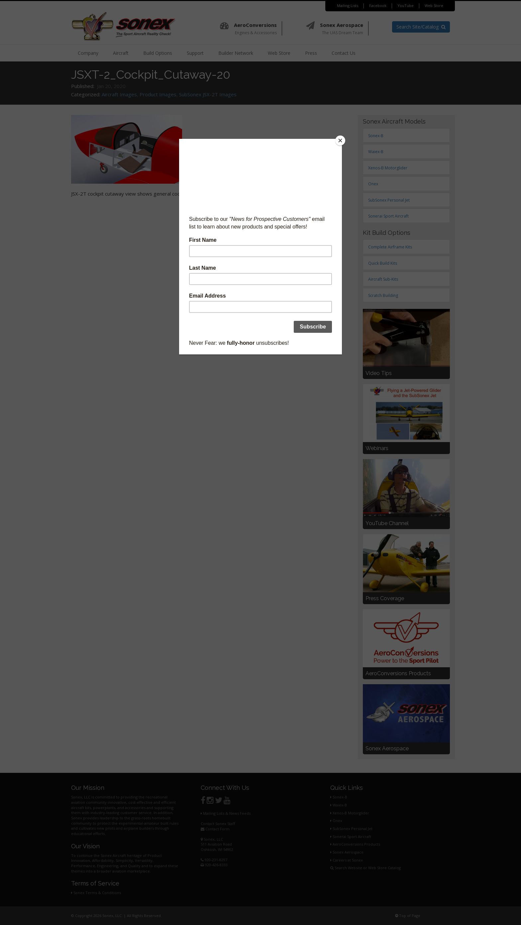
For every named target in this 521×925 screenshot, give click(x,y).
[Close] (340, 140)
